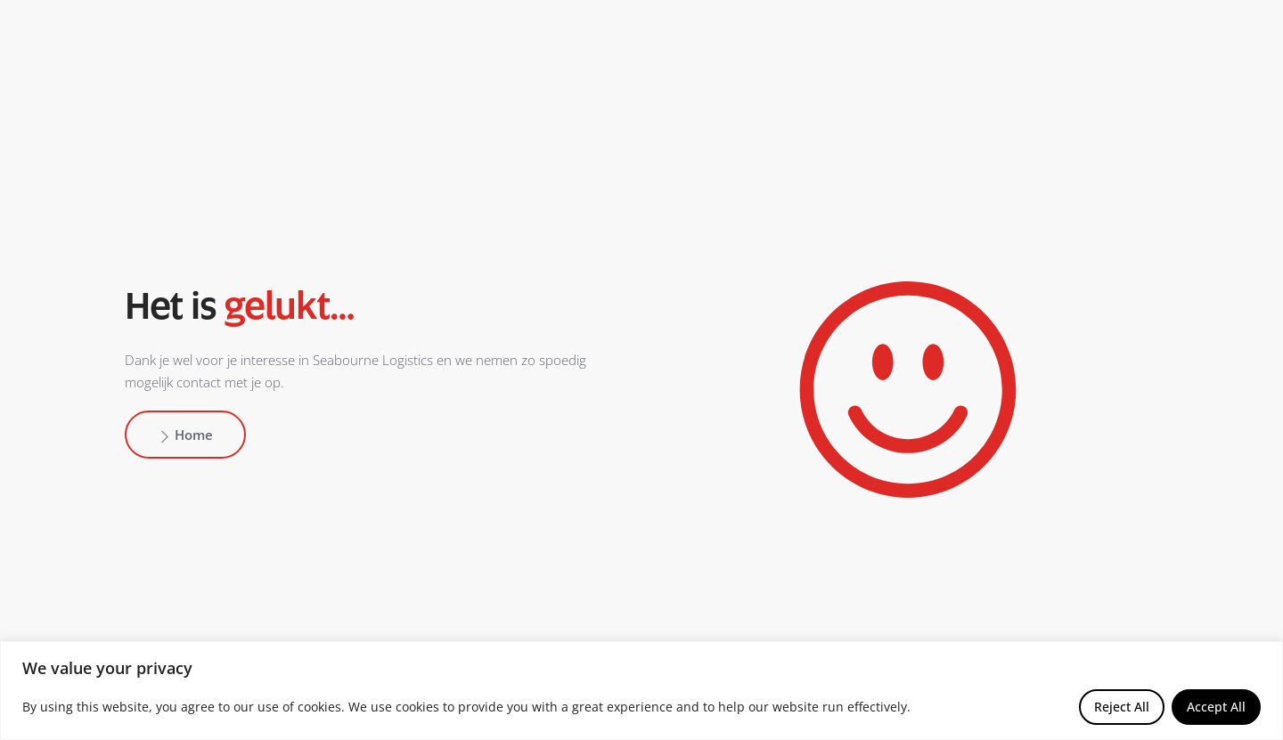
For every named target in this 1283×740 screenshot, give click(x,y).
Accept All (1216, 706)
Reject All (1121, 706)
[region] (641, 690)
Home (185, 434)
